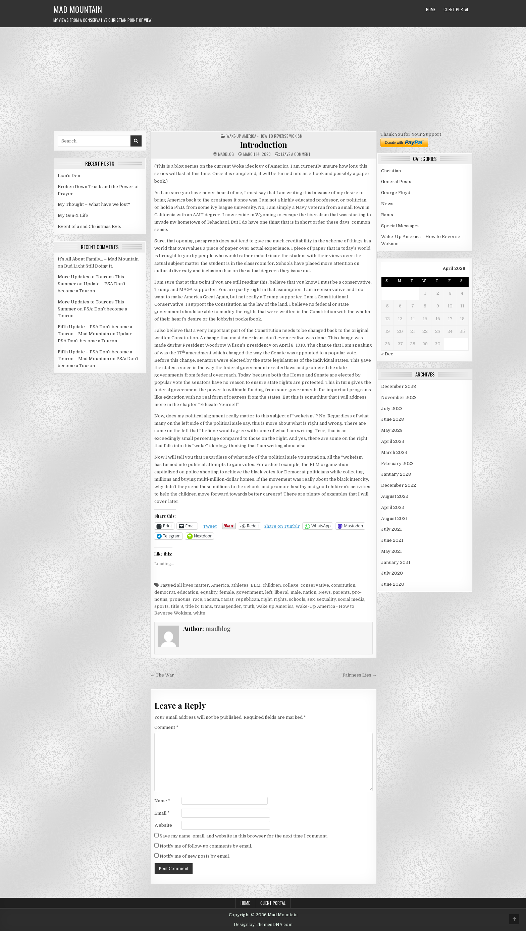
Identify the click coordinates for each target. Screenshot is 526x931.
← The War (162, 675)
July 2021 (391, 529)
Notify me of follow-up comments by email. (206, 846)
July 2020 (392, 573)
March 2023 (394, 452)
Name (162, 800)
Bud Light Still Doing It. (88, 266)
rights (280, 599)
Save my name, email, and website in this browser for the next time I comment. (244, 835)
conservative (315, 585)
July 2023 (392, 408)
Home (430, 9)
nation (309, 592)
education (187, 592)
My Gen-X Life (73, 215)
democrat (164, 592)
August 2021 (394, 518)
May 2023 (392, 430)
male (296, 592)
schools (297, 599)
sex (311, 599)
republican (247, 599)
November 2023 (399, 397)
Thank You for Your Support (410, 134)
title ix (192, 606)
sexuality (326, 599)
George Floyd (395, 192)
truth (248, 606)
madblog (226, 154)
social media (351, 599)
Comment (166, 727)
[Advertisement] (263, 77)
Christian (391, 170)
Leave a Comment (296, 154)
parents (341, 592)
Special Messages (400, 225)
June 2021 (392, 540)
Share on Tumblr (282, 526)
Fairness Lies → (360, 675)
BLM (256, 585)
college (291, 585)
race (197, 599)
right (266, 599)
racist (227, 599)
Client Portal (456, 9)
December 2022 (398, 485)
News (324, 592)
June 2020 (392, 584)
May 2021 (391, 551)
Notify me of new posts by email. (195, 856)
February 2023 (397, 463)
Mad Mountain (77, 9)
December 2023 (398, 386)
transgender (227, 606)
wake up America (275, 606)
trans (206, 606)
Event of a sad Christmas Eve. (89, 226)
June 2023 (392, 419)
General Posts (396, 181)
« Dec (387, 353)
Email (162, 813)
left (268, 592)
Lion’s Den (69, 175)
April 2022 (392, 507)
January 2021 (395, 562)
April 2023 (392, 441)
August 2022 (394, 496)
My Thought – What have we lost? (94, 204)
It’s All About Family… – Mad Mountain (98, 258)
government (249, 592)
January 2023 (396, 474)
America (220, 585)
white (199, 613)
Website (163, 825)
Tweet (210, 526)
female (226, 592)
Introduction (263, 144)
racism (211, 599)
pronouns (180, 599)
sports (161, 606)
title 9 (177, 606)
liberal (281, 592)
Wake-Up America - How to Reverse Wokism (264, 136)
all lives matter (193, 585)
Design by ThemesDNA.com (263, 924)
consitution (343, 585)
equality (208, 592)
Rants (387, 214)
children (272, 585)
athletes (240, 585)
